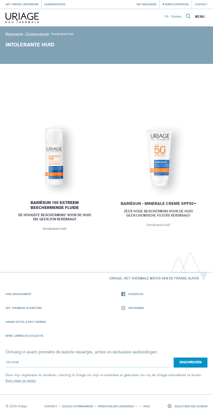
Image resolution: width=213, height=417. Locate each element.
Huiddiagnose (54, 4)
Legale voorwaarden (77, 406)
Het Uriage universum (22, 4)
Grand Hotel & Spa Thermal (26, 321)
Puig (146, 406)
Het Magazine (146, 4)
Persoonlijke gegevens (116, 406)
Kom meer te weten (21, 380)
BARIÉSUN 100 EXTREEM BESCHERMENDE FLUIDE (55, 206)
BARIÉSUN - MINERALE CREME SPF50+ (158, 204)
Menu (200, 17)
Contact (201, 4)
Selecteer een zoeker (188, 406)
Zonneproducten (37, 34)
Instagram (132, 308)
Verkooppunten (177, 4)
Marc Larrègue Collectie (24, 335)
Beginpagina (14, 34)
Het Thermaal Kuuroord (24, 307)
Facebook (132, 294)
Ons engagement (18, 294)
